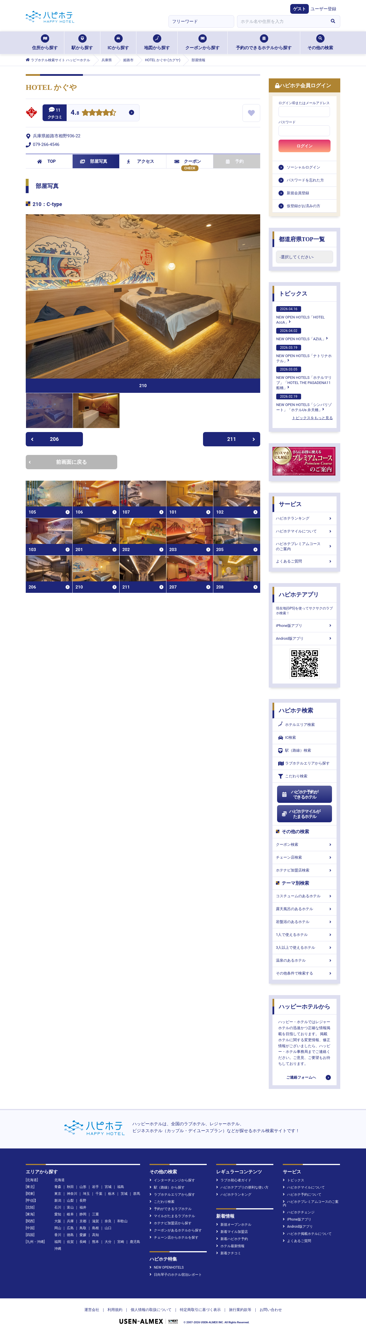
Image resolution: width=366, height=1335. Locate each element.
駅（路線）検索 (294, 750)
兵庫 (70, 1221)
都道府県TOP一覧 (302, 239)
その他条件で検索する (304, 973)
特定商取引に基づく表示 (200, 1310)
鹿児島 (135, 1242)
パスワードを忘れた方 (305, 180)
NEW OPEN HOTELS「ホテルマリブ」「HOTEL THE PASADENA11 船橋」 (304, 378)
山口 (108, 1228)
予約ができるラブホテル (171, 1209)
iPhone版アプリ (304, 625)
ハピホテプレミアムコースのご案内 (304, 546)
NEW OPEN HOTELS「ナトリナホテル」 (304, 354)
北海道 (59, 1180)
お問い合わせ (271, 1310)
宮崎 (120, 1242)
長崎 (82, 1242)
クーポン (187, 161)
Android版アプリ (304, 638)
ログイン (305, 146)
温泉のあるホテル (304, 960)
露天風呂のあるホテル (304, 909)
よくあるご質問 (304, 561)
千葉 (99, 1194)
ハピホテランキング (304, 518)
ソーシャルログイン (303, 167)
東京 (57, 1194)
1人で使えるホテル (304, 934)
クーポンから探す (202, 42)
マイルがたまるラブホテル (172, 1216)
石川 (57, 1207)
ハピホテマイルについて (304, 531)
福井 (82, 1207)
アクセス (140, 161)
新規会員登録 (298, 193)
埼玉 (86, 1194)
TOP (46, 161)
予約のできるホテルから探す (264, 42)
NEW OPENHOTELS (167, 1267)
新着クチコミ (228, 1253)
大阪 (57, 1221)
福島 (120, 1187)
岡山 (57, 1228)
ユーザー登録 (323, 8)
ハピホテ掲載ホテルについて (307, 1234)
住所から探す (45, 42)
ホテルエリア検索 (296, 724)
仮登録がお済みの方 (303, 206)
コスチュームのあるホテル (304, 896)
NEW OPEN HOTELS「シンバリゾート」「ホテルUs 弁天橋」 (304, 403)
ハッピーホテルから (304, 1006)
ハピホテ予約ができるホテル (300, 794)
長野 (82, 1201)
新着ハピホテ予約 (232, 1239)
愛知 (57, 1214)
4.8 (75, 113)
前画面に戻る (58, 462)
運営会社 (91, 1310)
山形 (82, 1187)
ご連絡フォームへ (301, 1077)
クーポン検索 (304, 844)
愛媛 (82, 1235)
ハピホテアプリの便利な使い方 (242, 1187)
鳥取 (82, 1228)
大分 (108, 1242)
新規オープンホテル (233, 1225)
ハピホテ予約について (302, 1195)
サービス (290, 504)
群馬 (136, 1194)
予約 (235, 161)
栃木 (111, 1194)
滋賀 (95, 1221)
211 (241, 439)
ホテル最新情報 (230, 1246)
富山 (70, 1207)
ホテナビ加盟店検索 (304, 870)
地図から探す (157, 42)
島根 (95, 1228)
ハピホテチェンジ (299, 1212)
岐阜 (70, 1214)
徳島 (70, 1235)
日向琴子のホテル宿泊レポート (176, 1275)
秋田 (70, 1187)
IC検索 (287, 737)
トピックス (293, 293)
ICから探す (118, 42)
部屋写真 (93, 161)
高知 (95, 1235)
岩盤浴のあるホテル (304, 922)
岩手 (95, 1187)
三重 (95, 1214)
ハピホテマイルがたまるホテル (301, 814)
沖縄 (57, 1249)
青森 (57, 1187)
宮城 (108, 1187)
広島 (70, 1228)
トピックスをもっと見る (312, 418)
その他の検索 (320, 42)
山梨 (70, 1201)
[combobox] (281, 21)
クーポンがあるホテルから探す (176, 1230)
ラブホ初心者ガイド (233, 1180)
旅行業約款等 (240, 1310)
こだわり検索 (292, 776)
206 (45, 439)
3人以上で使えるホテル (304, 947)
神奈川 (72, 1194)
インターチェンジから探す (172, 1180)
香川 (57, 1235)
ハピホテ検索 (296, 710)
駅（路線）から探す (167, 1187)
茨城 (124, 1194)
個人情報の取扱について (151, 1310)
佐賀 (70, 1242)
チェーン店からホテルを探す (174, 1237)
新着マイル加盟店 (232, 1232)
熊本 (95, 1242)
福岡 (57, 1242)
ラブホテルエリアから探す (304, 763)
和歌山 (122, 1221)
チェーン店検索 (304, 857)
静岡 (82, 1214)
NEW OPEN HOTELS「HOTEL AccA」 (300, 315)
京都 (82, 1221)
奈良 (108, 1221)
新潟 (57, 1201)
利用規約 (115, 1310)
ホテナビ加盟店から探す (171, 1223)
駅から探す (82, 42)
